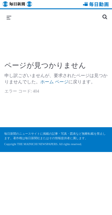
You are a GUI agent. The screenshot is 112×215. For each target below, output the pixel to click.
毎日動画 (95, 5)
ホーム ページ (54, 81)
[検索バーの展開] (105, 14)
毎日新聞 (17, 5)
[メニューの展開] (9, 17)
